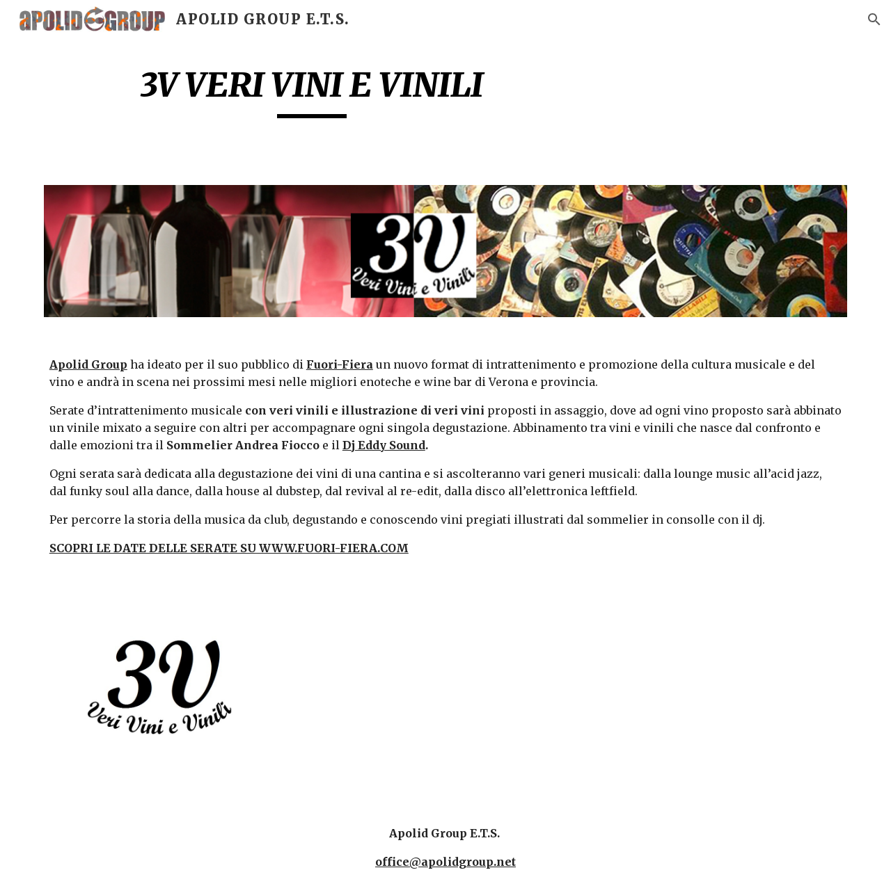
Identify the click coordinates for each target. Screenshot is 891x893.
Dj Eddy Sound (383, 445)
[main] (312, 91)
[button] (874, 19)
